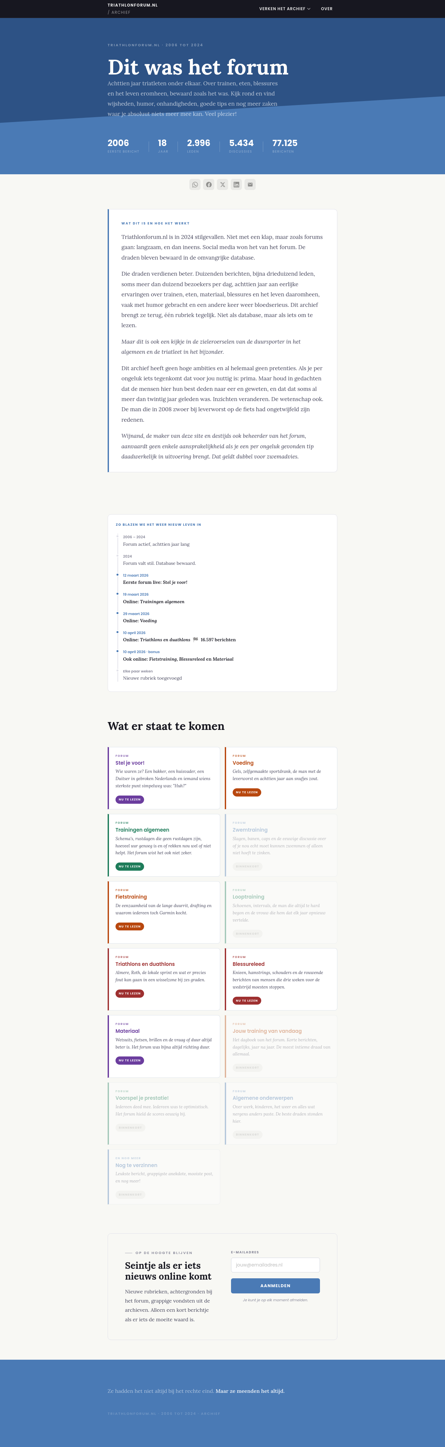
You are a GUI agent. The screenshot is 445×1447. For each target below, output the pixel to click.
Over (327, 8)
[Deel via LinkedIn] (236, 184)
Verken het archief (284, 8)
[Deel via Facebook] (208, 184)
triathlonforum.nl (133, 8)
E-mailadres (245, 1252)
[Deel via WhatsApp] (195, 184)
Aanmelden (275, 1286)
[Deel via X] (222, 184)
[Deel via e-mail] (250, 184)
